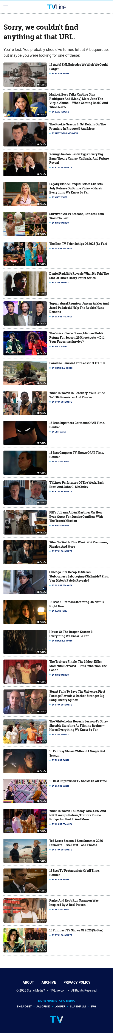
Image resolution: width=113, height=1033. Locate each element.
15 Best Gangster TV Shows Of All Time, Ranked (76, 455)
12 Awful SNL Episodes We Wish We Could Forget (78, 66)
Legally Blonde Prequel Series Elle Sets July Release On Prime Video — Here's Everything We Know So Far (76, 188)
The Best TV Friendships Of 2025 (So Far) (78, 244)
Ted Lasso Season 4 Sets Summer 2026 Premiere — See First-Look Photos (76, 843)
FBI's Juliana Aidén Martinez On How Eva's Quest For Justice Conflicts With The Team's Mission (76, 516)
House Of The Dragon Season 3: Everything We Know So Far (71, 634)
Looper (60, 1006)
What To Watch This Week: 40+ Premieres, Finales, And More (78, 544)
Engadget (24, 1006)
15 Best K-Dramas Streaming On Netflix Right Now (76, 604)
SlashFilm (78, 1006)
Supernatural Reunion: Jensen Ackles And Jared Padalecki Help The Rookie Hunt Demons (79, 307)
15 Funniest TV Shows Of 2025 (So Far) (76, 930)
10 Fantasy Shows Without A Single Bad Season (77, 753)
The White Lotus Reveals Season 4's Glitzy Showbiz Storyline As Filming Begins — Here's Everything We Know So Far (78, 725)
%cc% (43, 84)
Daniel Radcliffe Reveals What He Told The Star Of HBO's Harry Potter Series (79, 275)
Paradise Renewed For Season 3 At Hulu (77, 363)
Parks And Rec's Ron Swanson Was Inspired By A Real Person (74, 902)
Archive (49, 982)
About (28, 982)
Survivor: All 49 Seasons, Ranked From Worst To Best (76, 216)
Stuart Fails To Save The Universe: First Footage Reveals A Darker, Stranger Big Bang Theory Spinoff (77, 695)
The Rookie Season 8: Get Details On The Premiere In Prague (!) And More (77, 126)
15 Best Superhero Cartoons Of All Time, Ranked (77, 425)
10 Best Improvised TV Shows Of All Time (78, 781)
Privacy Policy (76, 982)
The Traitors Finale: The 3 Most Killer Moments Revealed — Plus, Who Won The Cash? (78, 666)
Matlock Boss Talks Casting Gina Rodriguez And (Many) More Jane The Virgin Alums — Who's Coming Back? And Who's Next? (78, 100)
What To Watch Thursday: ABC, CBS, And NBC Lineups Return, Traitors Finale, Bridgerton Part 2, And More (77, 815)
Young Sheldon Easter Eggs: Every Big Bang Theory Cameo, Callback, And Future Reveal (79, 158)
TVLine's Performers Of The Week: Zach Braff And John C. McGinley (76, 484)
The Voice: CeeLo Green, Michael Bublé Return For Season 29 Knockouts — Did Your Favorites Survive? (76, 337)
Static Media (35, 990)
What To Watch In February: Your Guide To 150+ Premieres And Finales (77, 395)
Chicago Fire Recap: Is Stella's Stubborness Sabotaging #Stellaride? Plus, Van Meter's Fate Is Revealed (78, 576)
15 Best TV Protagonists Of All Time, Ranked (74, 872)
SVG (93, 1006)
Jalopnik (43, 1006)
